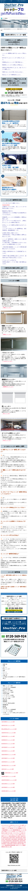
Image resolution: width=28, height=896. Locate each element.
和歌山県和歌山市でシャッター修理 (8, 729)
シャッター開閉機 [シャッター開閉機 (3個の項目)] (17, 828)
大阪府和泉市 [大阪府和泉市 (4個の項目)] (9, 840)
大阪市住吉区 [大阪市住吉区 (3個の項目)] (6, 837)
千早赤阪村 (6, 816)
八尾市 (18, 809)
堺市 (7, 805)
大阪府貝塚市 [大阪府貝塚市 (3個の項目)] (10, 843)
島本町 (16, 806)
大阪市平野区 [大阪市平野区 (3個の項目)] (12, 837)
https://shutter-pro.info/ (14, 865)
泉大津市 (11, 811)
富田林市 (12, 816)
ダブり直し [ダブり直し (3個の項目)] (10, 833)
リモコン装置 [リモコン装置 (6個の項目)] (18, 834)
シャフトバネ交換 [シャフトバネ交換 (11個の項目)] (11, 831)
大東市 (8, 809)
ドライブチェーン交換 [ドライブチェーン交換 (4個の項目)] (18, 833)
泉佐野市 (10, 813)
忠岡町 (16, 811)
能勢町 (10, 805)
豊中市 (3, 806)
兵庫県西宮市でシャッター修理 (8, 739)
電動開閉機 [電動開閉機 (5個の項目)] (7, 845)
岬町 (2, 814)
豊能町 (14, 805)
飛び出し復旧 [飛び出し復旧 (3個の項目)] (9, 846)
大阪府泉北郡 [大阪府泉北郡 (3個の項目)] (20, 842)
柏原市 (22, 809)
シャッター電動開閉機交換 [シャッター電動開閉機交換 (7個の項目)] (14, 830)
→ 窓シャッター (6, 413)
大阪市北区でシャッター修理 (7, 769)
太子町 (21, 814)
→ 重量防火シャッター (8, 386)
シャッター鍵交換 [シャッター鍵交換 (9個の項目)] (9, 828)
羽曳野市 (11, 814)
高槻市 (11, 806)
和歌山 (5, 817)
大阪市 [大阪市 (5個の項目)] (18, 836)
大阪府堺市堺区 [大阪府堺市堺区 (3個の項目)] (15, 840)
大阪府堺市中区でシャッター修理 (8, 732)
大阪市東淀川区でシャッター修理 (8, 765)
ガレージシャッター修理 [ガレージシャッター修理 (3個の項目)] (18, 825)
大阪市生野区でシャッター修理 (8, 783)
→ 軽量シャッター (6, 334)
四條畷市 (3, 809)
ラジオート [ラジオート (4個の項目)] (12, 834)
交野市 (9, 808)
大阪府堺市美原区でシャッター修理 (8, 780)
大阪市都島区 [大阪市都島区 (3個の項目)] (20, 839)
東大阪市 (13, 809)
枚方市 (5, 808)
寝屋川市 (14, 808)
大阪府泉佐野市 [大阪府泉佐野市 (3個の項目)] (13, 842)
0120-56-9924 (6, 205)
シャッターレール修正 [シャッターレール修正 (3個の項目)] (16, 826)
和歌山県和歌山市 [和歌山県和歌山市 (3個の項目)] (13, 836)
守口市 (19, 808)
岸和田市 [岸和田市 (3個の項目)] (15, 843)
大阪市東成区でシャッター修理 (8, 747)
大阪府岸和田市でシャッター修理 (8, 754)
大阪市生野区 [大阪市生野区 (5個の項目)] (8, 839)
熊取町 (5, 813)
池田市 (19, 805)
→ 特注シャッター (6, 440)
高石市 (6, 811)
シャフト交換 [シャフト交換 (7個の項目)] (18, 831)
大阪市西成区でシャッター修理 (8, 787)
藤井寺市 (16, 814)
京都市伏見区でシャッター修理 (11, 772)
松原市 (6, 814)
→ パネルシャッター (7, 361)
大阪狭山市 (18, 816)
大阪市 (3, 805)
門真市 (23, 808)
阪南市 (23, 813)
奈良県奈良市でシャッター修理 (8, 743)
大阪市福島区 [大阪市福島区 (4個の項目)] (14, 839)
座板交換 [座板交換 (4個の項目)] (19, 843)
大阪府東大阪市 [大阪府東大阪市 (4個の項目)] (6, 842)
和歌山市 (10, 817)
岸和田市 (21, 811)
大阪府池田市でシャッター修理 (8, 750)
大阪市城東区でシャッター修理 (8, 721)
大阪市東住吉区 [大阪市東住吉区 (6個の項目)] (18, 837)
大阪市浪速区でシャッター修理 (8, 758)
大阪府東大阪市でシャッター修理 (8, 776)
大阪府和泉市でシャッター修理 (8, 761)
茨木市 (7, 806)
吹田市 (20, 806)
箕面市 (23, 805)
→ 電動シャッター (6, 307)
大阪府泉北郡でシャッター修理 (8, 736)
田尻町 (14, 813)
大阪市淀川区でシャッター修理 (8, 725)
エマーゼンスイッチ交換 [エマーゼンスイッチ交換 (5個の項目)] (7, 825)
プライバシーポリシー (14, 883)
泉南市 (19, 813)
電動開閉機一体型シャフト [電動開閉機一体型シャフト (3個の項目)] (16, 845)
